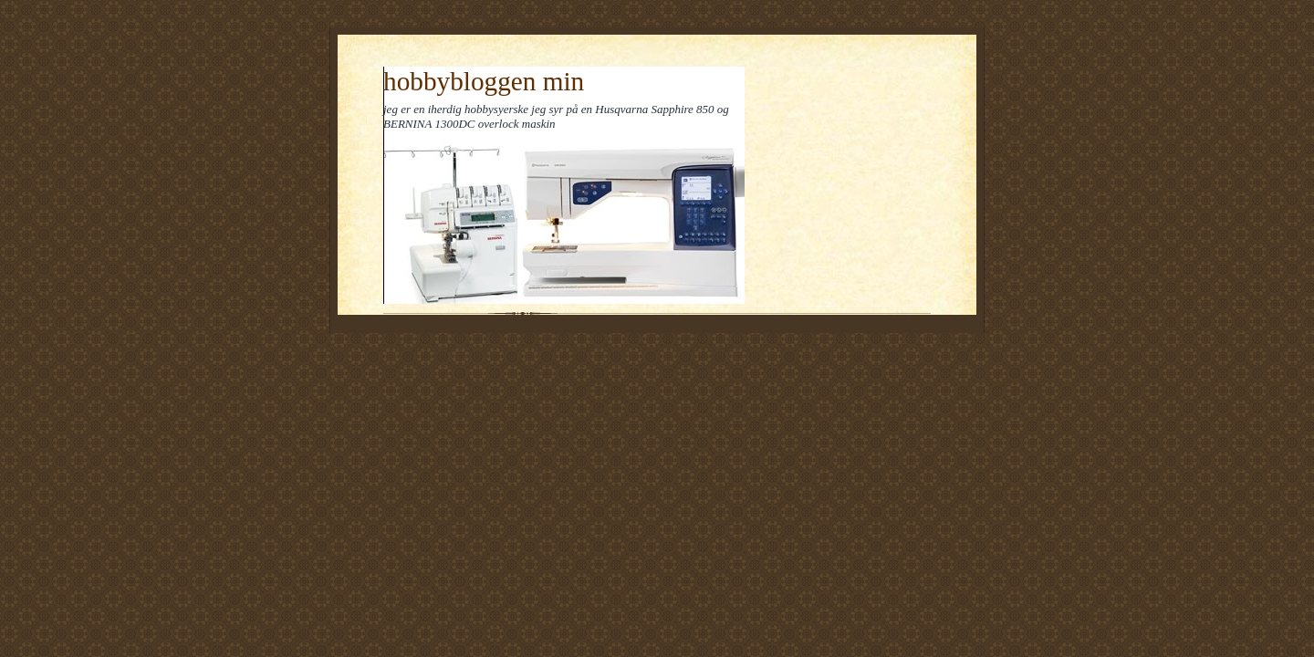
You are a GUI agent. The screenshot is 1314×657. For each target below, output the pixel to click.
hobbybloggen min (483, 81)
